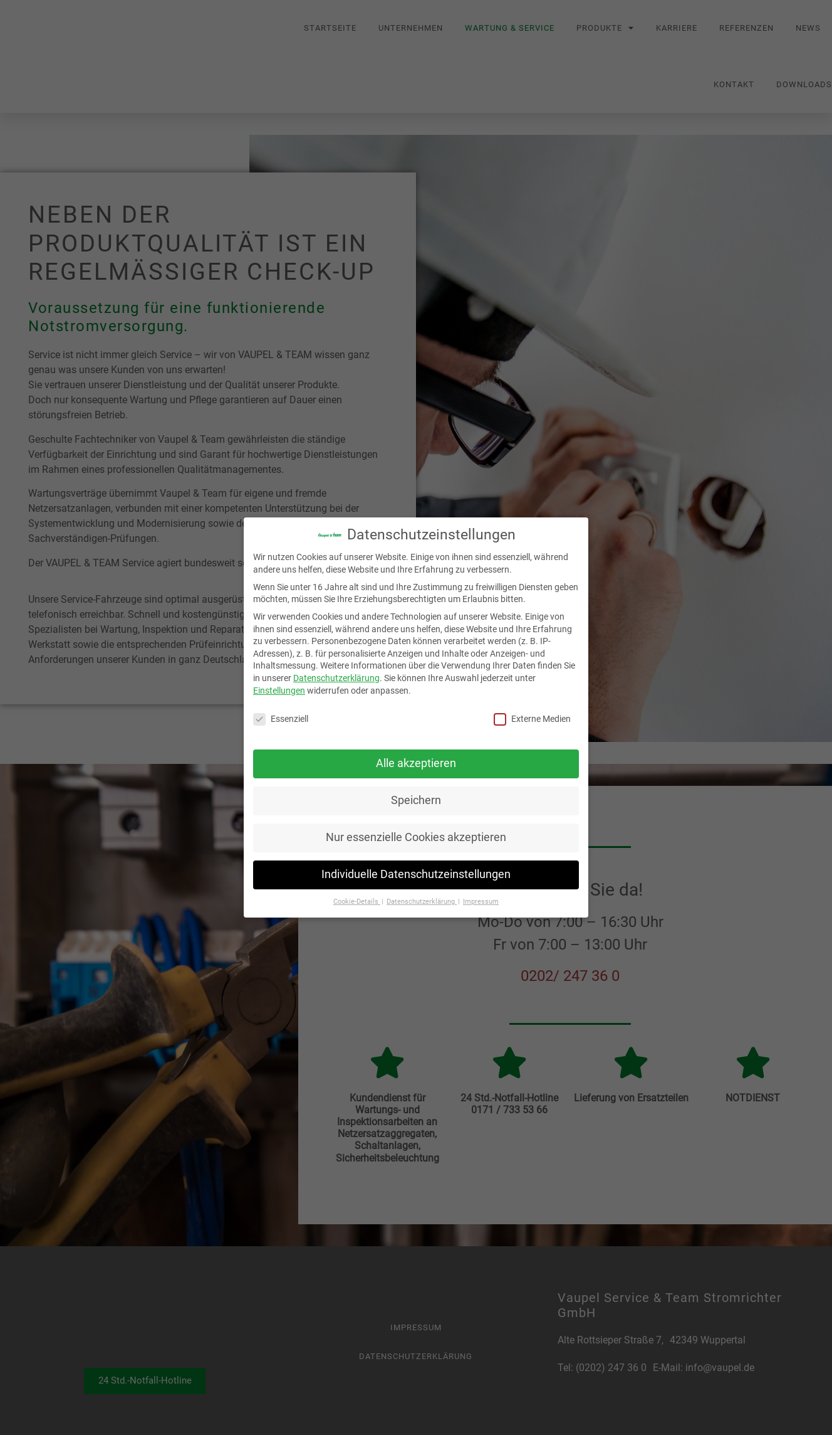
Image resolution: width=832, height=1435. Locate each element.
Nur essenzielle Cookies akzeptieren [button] (416, 837)
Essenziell (280, 719)
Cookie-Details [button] (356, 902)
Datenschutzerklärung (336, 678)
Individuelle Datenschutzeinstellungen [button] (416, 874)
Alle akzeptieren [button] (416, 763)
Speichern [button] (416, 800)
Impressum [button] (481, 902)
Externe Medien (532, 719)
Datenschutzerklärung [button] (422, 902)
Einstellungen (279, 691)
